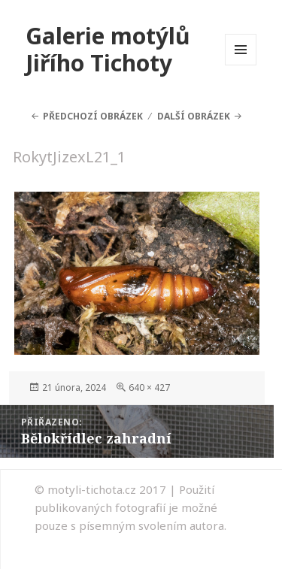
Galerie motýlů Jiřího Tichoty (108, 49)
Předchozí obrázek (93, 116)
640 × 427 (149, 387)
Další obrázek (193, 116)
